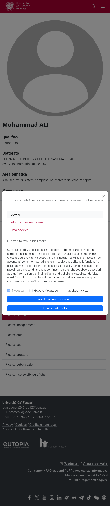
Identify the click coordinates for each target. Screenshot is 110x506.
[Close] (103, 196)
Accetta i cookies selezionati (55, 299)
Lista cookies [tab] (19, 230)
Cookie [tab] (15, 214)
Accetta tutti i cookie (55, 308)
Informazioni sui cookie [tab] (26, 222)
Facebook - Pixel (77, 290)
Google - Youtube (46, 290)
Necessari (18, 290)
